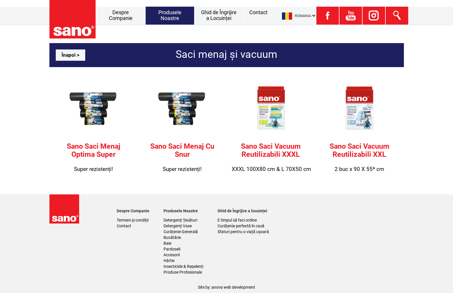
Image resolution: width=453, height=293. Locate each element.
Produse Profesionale (183, 272)
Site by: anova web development (226, 287)
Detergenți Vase (178, 226)
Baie (167, 243)
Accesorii (172, 255)
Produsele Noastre (169, 15)
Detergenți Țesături (180, 220)
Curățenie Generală (181, 231)
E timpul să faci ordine (237, 220)
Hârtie (169, 260)
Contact (258, 12)
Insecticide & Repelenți (183, 266)
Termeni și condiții (132, 220)
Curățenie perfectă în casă (241, 226)
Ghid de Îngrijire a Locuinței (219, 15)
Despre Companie (121, 15)
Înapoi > (70, 55)
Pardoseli (172, 249)
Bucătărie (172, 237)
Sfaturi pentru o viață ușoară (243, 231)
